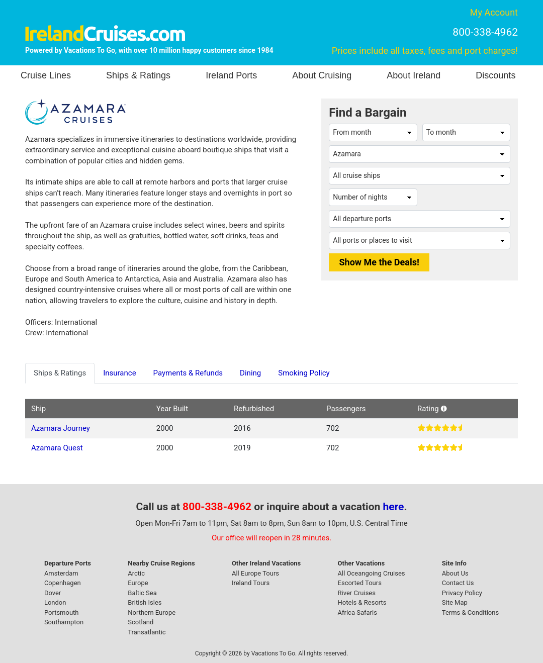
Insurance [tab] (119, 372)
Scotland (140, 622)
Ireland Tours (250, 583)
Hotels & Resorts (362, 602)
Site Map (455, 602)
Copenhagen (62, 583)
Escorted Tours (360, 583)
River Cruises (357, 593)
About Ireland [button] (413, 75)
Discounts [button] (495, 75)
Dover (52, 593)
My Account (494, 12)
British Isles (144, 602)
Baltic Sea (142, 593)
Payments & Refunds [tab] (188, 372)
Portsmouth (61, 612)
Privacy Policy (462, 593)
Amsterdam (61, 573)
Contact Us (458, 583)
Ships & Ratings (138, 75)
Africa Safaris (357, 612)
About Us (455, 573)
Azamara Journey (60, 428)
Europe (138, 583)
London (55, 602)
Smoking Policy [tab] (303, 372)
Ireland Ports (231, 75)
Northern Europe (151, 612)
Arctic (136, 573)
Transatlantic (146, 632)
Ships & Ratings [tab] (60, 372)
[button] (443, 408)
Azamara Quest (57, 447)
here (393, 507)
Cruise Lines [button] (46, 75)
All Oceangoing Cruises (371, 573)
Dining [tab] (250, 372)
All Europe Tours (255, 573)
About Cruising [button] (321, 75)
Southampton (63, 622)
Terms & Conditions (470, 612)
